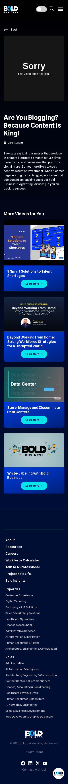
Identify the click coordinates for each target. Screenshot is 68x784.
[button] (60, 9)
